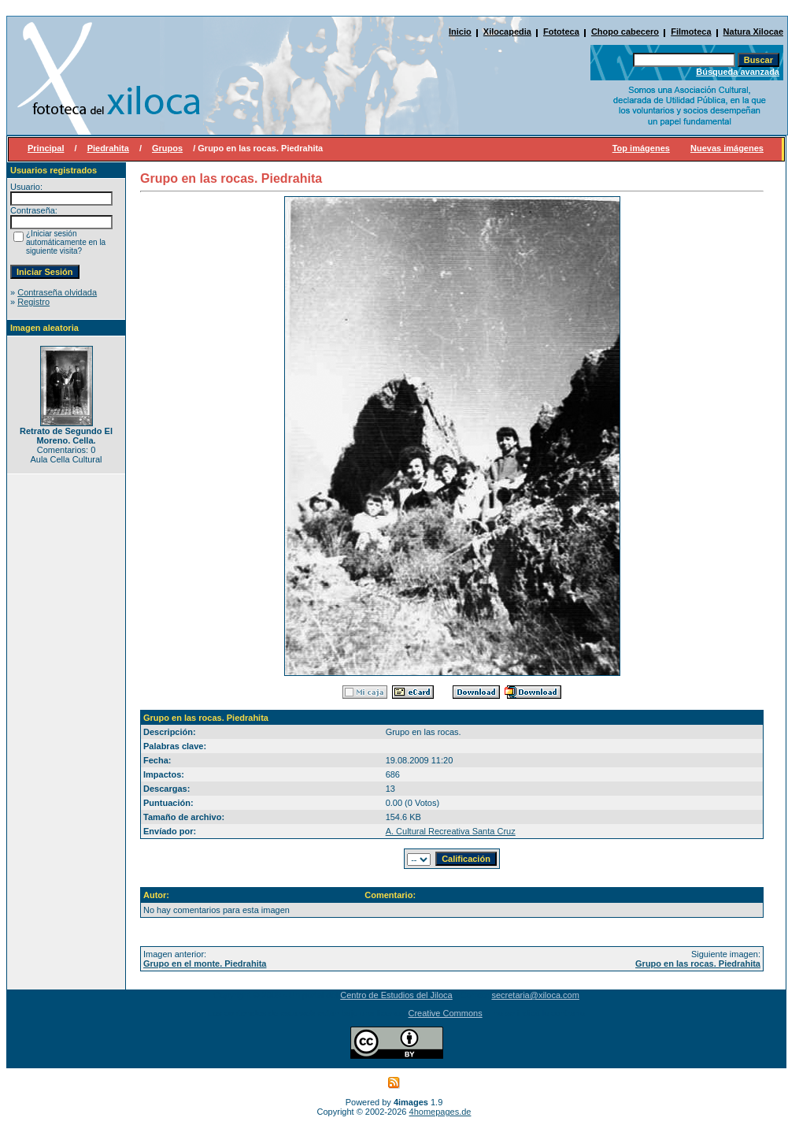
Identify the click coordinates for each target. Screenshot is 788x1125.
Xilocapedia (507, 31)
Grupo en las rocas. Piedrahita (697, 963)
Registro (33, 301)
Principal (46, 148)
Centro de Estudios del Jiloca (396, 995)
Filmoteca (691, 31)
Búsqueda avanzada (737, 71)
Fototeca (561, 31)
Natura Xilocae (753, 31)
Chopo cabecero (625, 31)
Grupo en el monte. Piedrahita (204, 963)
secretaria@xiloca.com (535, 995)
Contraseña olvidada (57, 292)
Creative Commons (446, 1013)
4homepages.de (440, 1111)
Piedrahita (108, 148)
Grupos (167, 148)
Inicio (460, 31)
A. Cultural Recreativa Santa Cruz (451, 831)
